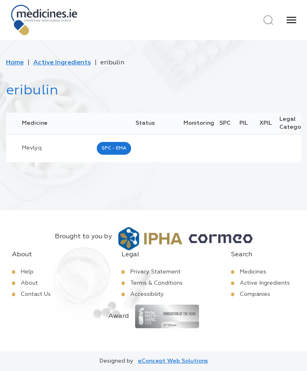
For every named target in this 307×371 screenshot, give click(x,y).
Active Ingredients (62, 63)
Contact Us (36, 294)
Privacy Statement (155, 272)
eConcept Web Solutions (173, 361)
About (29, 283)
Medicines (253, 272)
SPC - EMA (114, 148)
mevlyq (32, 148)
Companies (255, 294)
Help (27, 272)
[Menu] (291, 20)
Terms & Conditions (156, 283)
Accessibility (147, 294)
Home (15, 63)
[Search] (268, 20)
